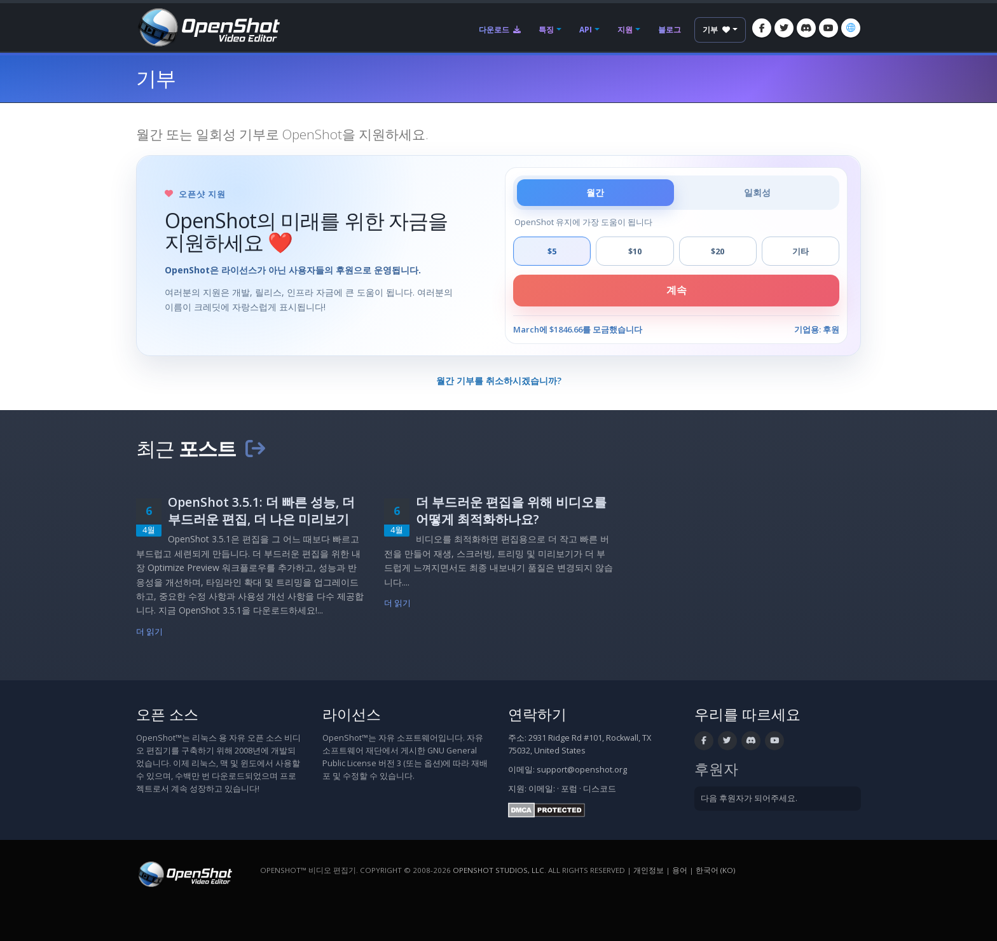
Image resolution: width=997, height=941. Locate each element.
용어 (679, 870)
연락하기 (537, 714)
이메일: (541, 788)
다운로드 (500, 29)
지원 (625, 29)
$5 (551, 251)
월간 (595, 192)
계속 (676, 290)
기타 (800, 251)
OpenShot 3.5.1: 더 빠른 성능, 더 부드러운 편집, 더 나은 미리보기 (261, 510)
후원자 (716, 769)
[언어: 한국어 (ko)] (850, 28)
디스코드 (599, 788)
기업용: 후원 (816, 329)
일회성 (757, 192)
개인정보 (648, 870)
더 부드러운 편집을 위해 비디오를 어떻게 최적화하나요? (511, 510)
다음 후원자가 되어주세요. (749, 798)
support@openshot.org (582, 769)
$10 (635, 251)
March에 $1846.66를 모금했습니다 (577, 329)
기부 (716, 29)
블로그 (669, 29)
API (585, 29)
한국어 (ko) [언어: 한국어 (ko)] (715, 870)
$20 (717, 251)
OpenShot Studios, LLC (498, 870)
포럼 (569, 788)
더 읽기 (149, 631)
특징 (546, 29)
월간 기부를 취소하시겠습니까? (498, 380)
